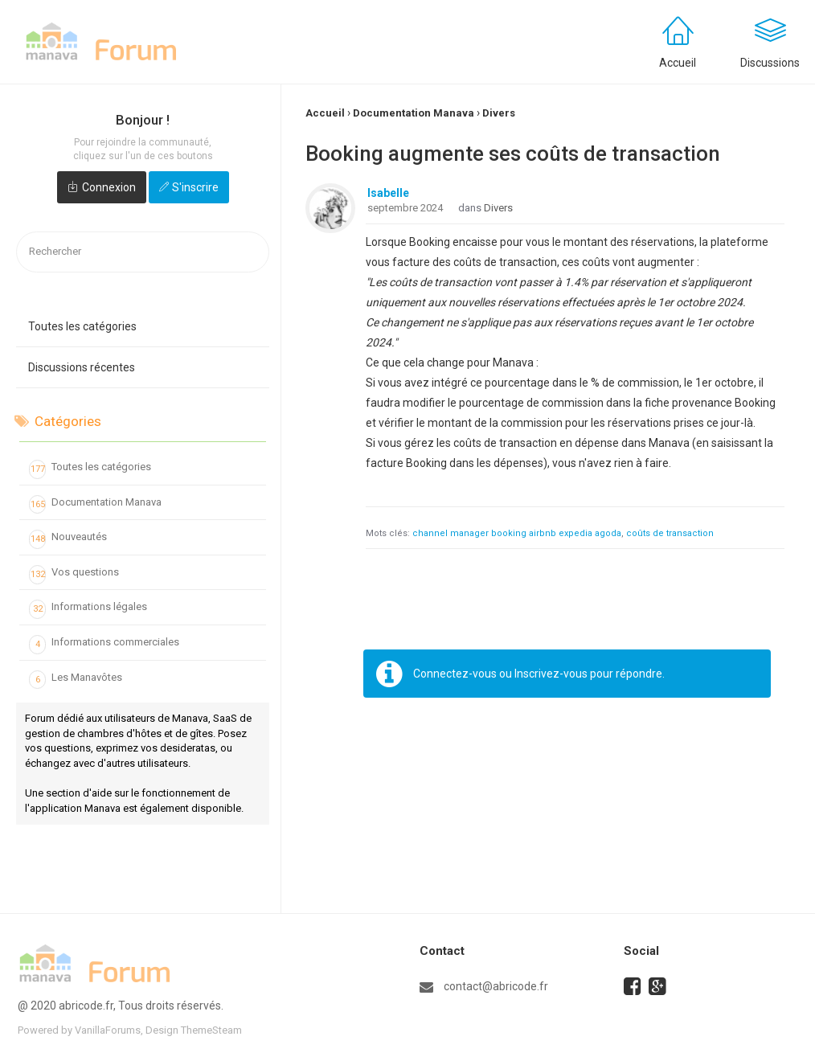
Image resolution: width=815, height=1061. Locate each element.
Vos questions (74, 574)
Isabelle (388, 192)
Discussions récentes (81, 367)
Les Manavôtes (75, 680)
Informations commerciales (104, 644)
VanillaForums (108, 1030)
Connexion (109, 187)
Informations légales (88, 609)
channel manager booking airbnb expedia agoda (516, 533)
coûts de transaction (670, 533)
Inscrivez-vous (551, 673)
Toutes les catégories (82, 326)
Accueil (677, 62)
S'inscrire (195, 187)
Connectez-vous (455, 673)
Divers (498, 208)
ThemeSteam (211, 1030)
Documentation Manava (95, 504)
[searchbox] (142, 251)
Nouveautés (68, 539)
